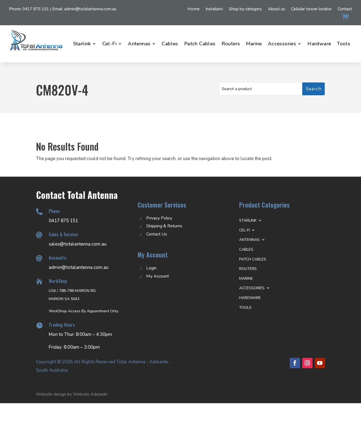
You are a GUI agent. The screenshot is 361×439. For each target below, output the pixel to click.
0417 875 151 (35, 9)
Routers (231, 43)
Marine (254, 43)
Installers (214, 9)
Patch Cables (200, 43)
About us (276, 9)
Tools (343, 43)
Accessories (282, 43)
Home (193, 9)
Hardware (319, 43)
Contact (345, 9)
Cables (170, 43)
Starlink (82, 43)
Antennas (139, 43)
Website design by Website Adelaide (72, 394)
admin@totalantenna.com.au (90, 9)
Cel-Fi (109, 43)
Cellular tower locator (311, 9)
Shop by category (245, 9)
